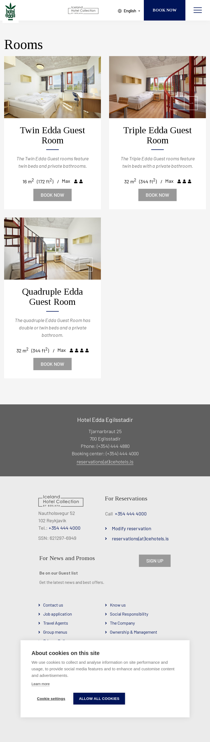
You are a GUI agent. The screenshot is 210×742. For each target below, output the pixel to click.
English (130, 10)
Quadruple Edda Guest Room (52, 296)
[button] (177, 103)
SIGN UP (154, 561)
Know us (118, 604)
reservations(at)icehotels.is (105, 462)
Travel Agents (55, 622)
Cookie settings (51, 699)
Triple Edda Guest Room (157, 135)
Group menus (55, 631)
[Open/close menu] (197, 10)
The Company (122, 622)
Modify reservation (131, 528)
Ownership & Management (133, 631)
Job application (57, 613)
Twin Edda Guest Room (52, 135)
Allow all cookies (99, 699)
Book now (52, 195)
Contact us (53, 604)
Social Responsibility (129, 613)
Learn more (40, 684)
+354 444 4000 (64, 528)
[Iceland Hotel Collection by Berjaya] (83, 10)
